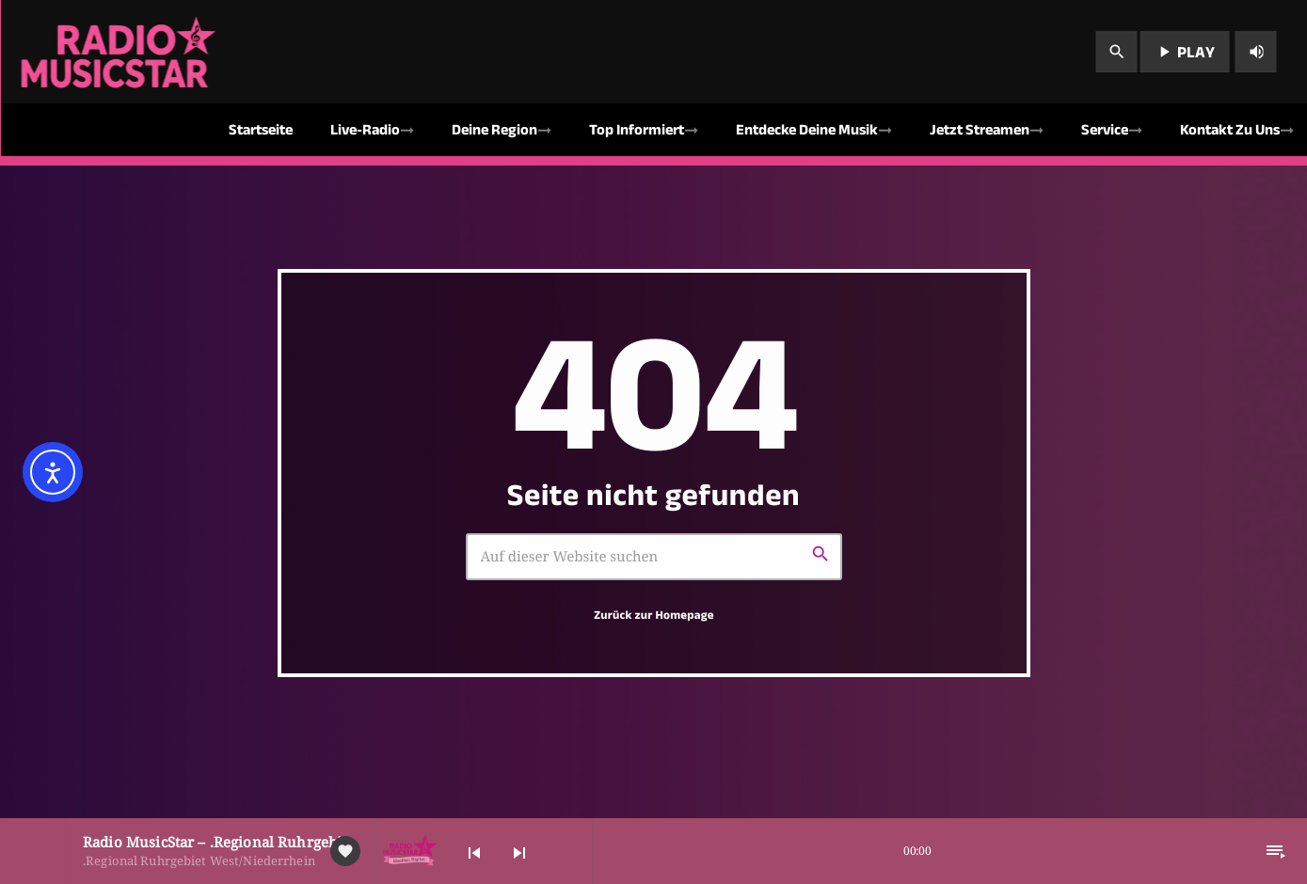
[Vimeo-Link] (120, 52)
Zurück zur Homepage (653, 615)
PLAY (1185, 51)
